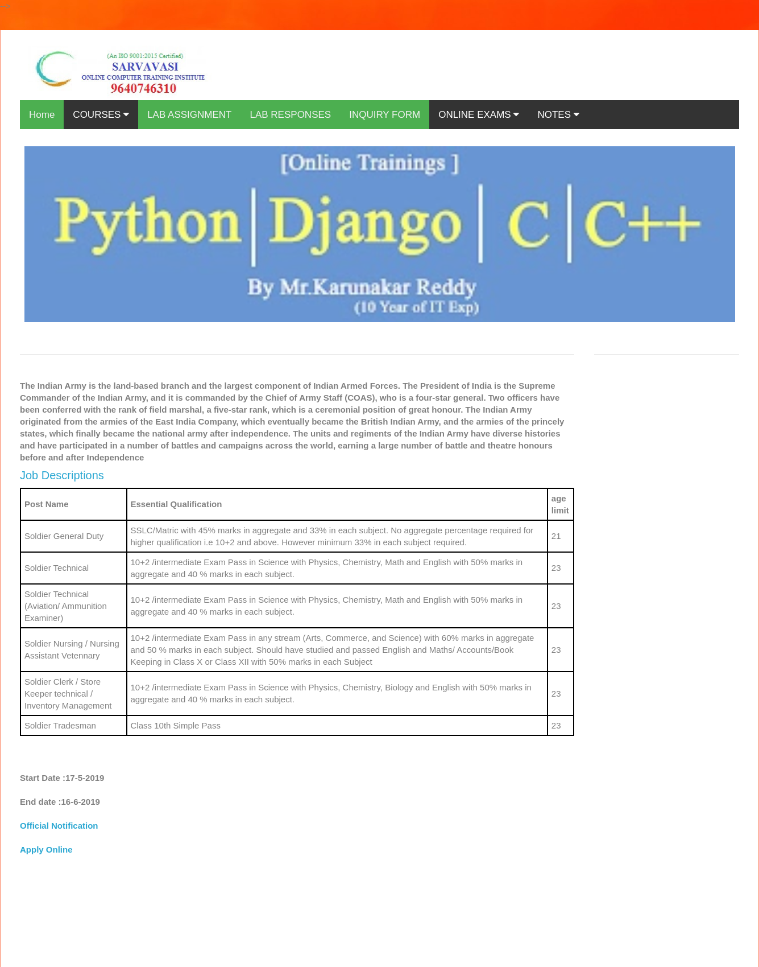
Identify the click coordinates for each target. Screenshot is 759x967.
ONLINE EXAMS (478, 114)
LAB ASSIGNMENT (189, 114)
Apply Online (46, 849)
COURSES (101, 114)
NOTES (558, 114)
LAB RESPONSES (290, 114)
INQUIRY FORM (384, 114)
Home (42, 114)
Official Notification (59, 825)
